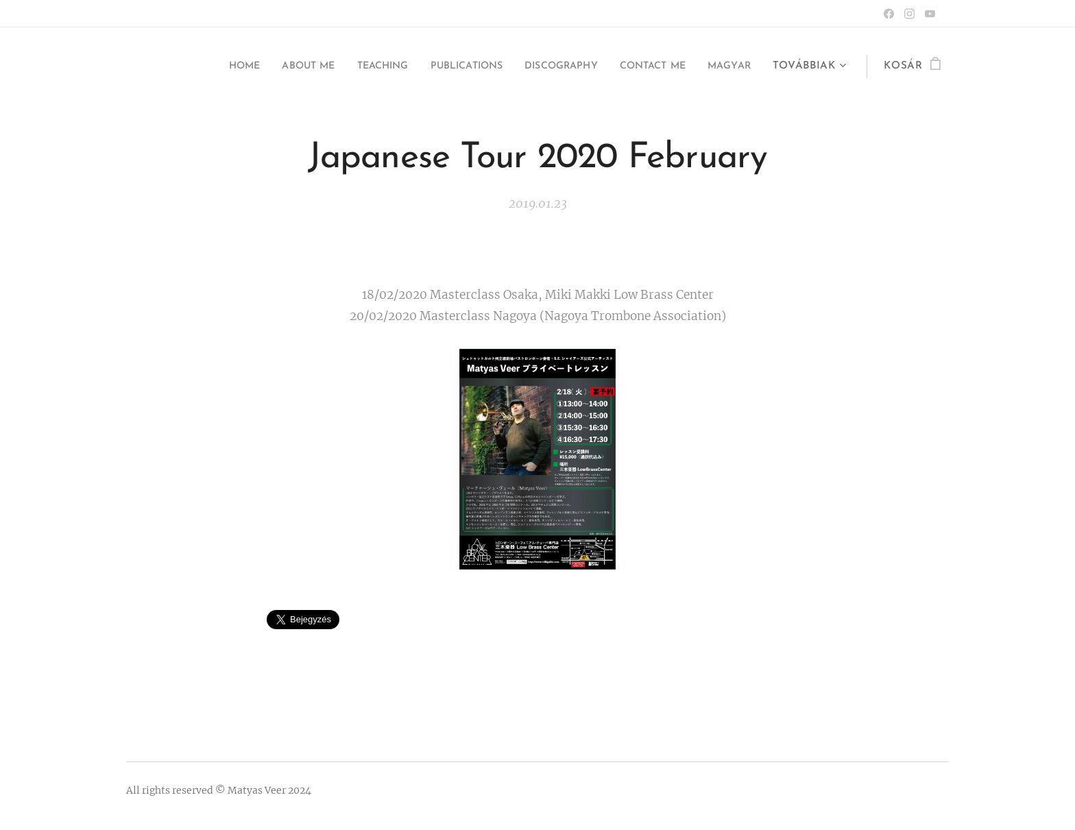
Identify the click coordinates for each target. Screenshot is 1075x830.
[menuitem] (197, 66)
